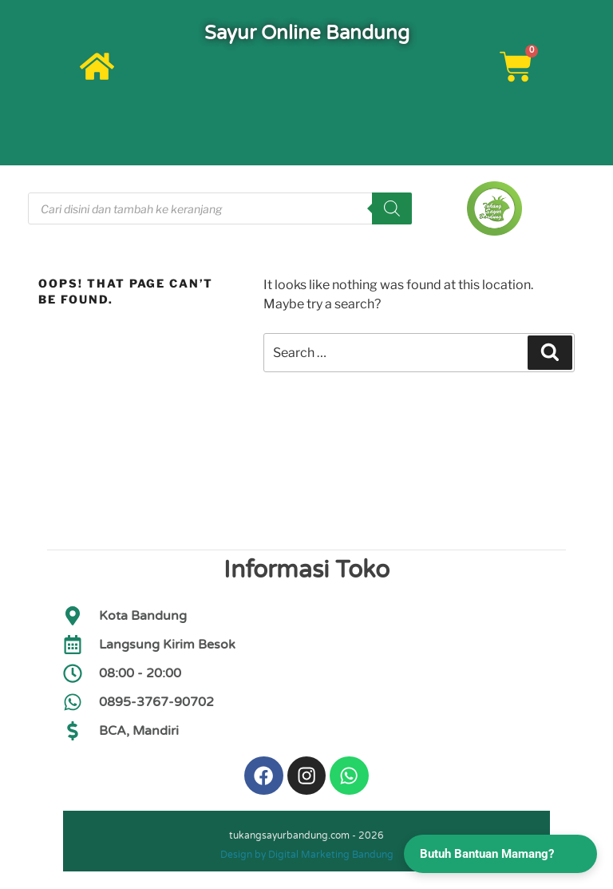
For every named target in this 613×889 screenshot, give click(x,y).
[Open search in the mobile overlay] (220, 208)
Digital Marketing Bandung (331, 856)
